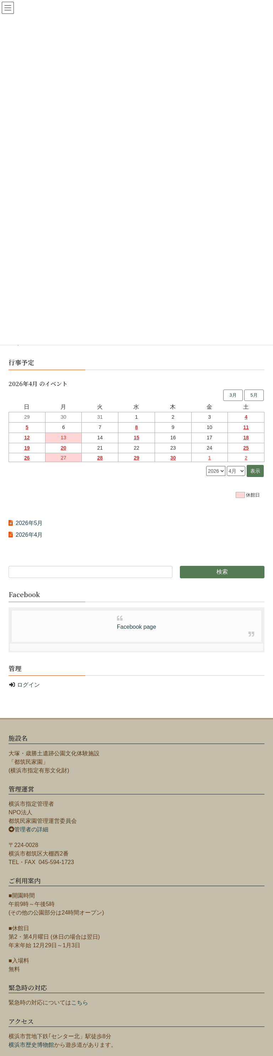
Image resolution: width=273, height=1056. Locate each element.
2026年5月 (29, 523)
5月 (253, 395)
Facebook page (136, 627)
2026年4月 (29, 535)
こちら (79, 1002)
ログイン (28, 685)
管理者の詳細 (31, 829)
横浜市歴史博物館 (31, 1045)
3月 (232, 395)
